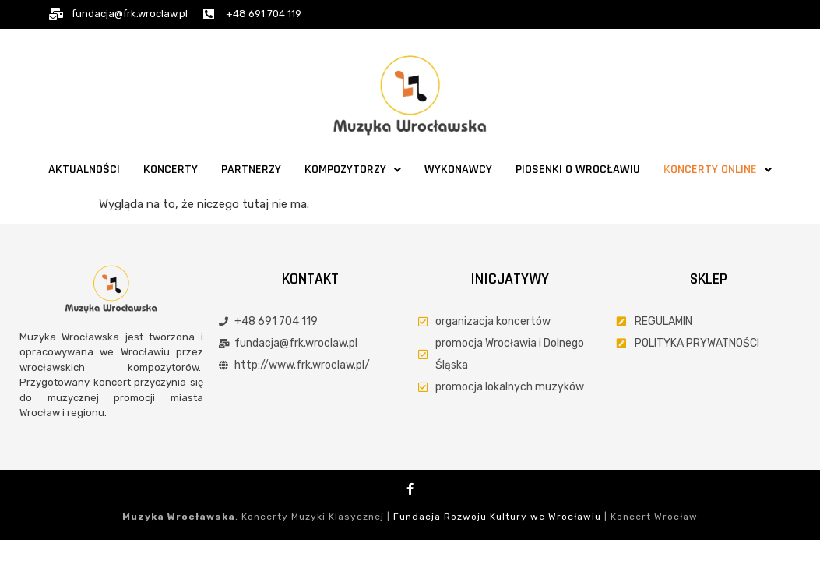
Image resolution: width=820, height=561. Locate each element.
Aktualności (84, 169)
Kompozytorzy (352, 169)
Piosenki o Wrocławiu (578, 169)
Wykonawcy (458, 169)
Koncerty (170, 169)
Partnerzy (251, 169)
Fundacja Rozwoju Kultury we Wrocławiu (497, 516)
